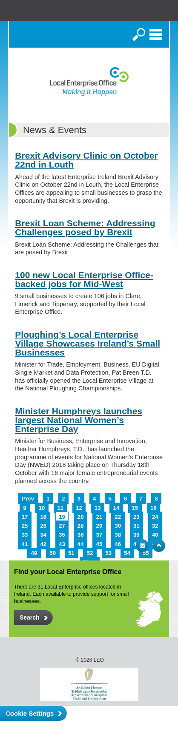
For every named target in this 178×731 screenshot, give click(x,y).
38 (118, 535)
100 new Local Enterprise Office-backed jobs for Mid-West (84, 279)
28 (81, 526)
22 (118, 517)
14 (116, 508)
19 (62, 517)
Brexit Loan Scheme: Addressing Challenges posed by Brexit (85, 227)
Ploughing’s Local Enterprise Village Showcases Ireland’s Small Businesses (87, 343)
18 (43, 517)
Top (158, 545)
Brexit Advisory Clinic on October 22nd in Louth (86, 160)
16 (153, 508)
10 (42, 508)
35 (62, 535)
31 (136, 526)
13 (98, 508)
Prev (28, 498)
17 (25, 517)
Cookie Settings (30, 713)
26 (43, 526)
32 (155, 526)
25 (25, 526)
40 (155, 535)
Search (138, 34)
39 (136, 535)
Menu (155, 34)
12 (79, 508)
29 (99, 526)
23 (136, 517)
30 (118, 526)
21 (99, 517)
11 (60, 508)
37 (99, 535)
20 (81, 517)
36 (81, 535)
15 (135, 508)
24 (155, 517)
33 (25, 535)
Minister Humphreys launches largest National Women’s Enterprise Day (78, 420)
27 (62, 526)
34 (43, 535)
